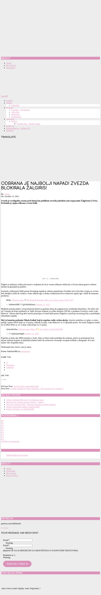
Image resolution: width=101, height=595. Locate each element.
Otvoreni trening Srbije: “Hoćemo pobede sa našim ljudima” (31, 404)
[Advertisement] (50, 160)
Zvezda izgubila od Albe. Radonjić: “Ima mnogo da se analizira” (37, 389)
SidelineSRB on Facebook (19, 450)
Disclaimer (10, 471)
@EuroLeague (18, 300)
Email (6, 540)
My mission (11, 473)
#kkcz (47, 300)
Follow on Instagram (10, 441)
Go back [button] (4, 528)
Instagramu (25, 351)
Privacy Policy (12, 475)
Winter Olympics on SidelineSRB (20, 409)
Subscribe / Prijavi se (17, 564)
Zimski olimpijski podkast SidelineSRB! (23, 407)
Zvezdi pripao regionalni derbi (26, 386)
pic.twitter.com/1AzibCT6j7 (61, 300)
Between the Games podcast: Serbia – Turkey (25, 402)
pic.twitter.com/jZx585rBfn (51, 329)
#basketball (31, 300)
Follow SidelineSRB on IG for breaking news (25, 400)
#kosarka (40, 300)
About (8, 469)
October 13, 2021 (43, 304)
